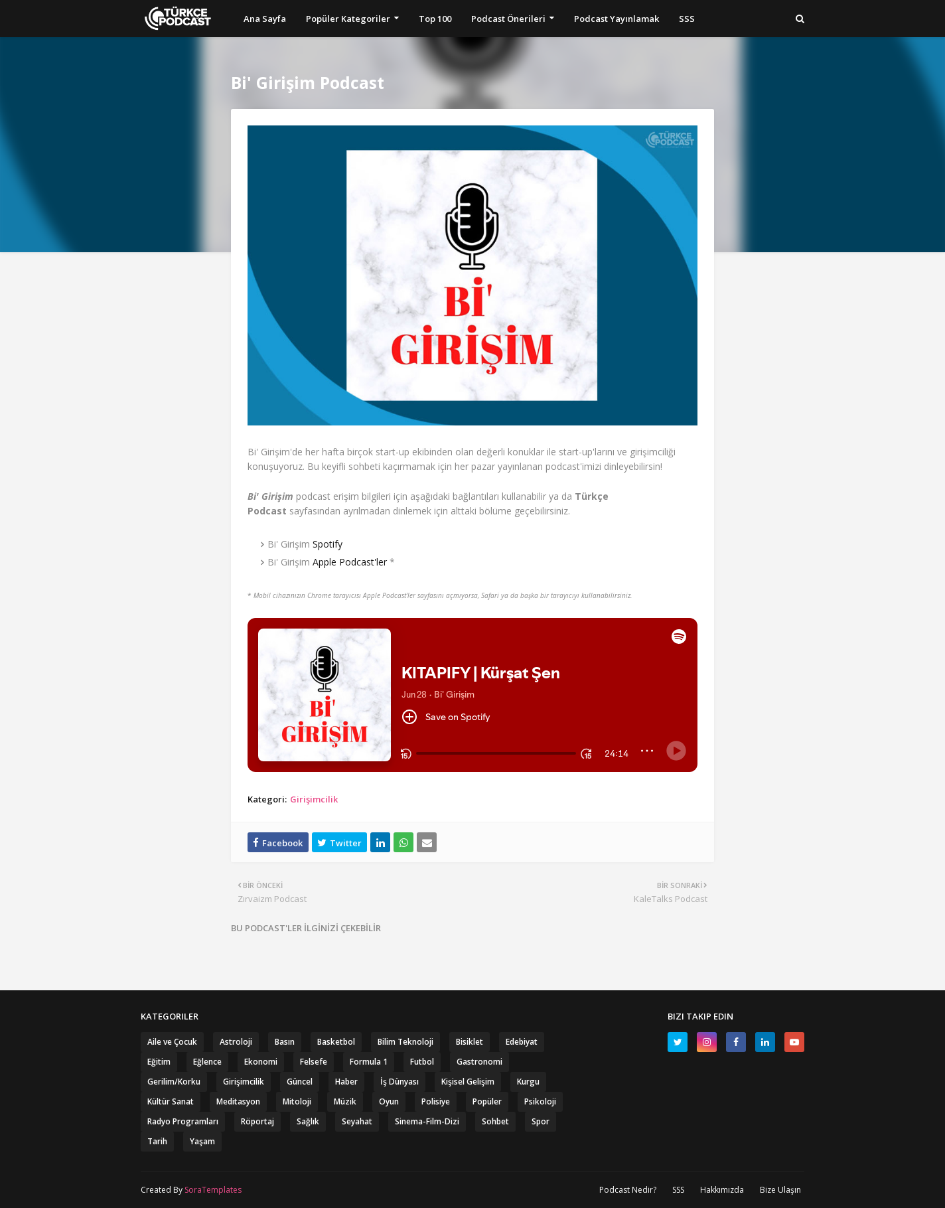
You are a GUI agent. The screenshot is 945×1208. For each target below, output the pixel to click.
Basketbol (336, 1041)
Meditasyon (238, 1101)
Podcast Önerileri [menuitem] (508, 19)
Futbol (422, 1061)
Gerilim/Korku (173, 1081)
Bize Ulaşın (780, 1189)
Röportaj (257, 1121)
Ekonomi (260, 1061)
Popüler (487, 1101)
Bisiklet (469, 1041)
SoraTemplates (213, 1189)
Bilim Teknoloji (405, 1041)
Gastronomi (479, 1061)
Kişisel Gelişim (467, 1081)
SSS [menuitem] (687, 19)
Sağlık (308, 1121)
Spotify (327, 544)
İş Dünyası (399, 1081)
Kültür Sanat (170, 1101)
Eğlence (207, 1061)
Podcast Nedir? (627, 1189)
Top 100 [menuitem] (435, 19)
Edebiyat (522, 1041)
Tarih (157, 1141)
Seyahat (357, 1121)
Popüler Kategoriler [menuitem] (348, 19)
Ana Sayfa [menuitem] (265, 19)
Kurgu (528, 1081)
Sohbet (495, 1121)
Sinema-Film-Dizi (427, 1121)
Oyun (389, 1101)
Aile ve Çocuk (172, 1041)
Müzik (345, 1101)
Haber (346, 1081)
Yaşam (202, 1141)
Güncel (300, 1081)
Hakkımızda (722, 1189)
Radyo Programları (182, 1121)
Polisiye (435, 1101)
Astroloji (236, 1041)
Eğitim (159, 1061)
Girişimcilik (314, 799)
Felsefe (313, 1061)
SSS (678, 1189)
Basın (285, 1041)
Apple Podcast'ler (350, 562)
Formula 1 (369, 1061)
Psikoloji (540, 1101)
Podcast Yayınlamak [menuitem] (616, 19)
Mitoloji (297, 1101)
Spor (540, 1121)
